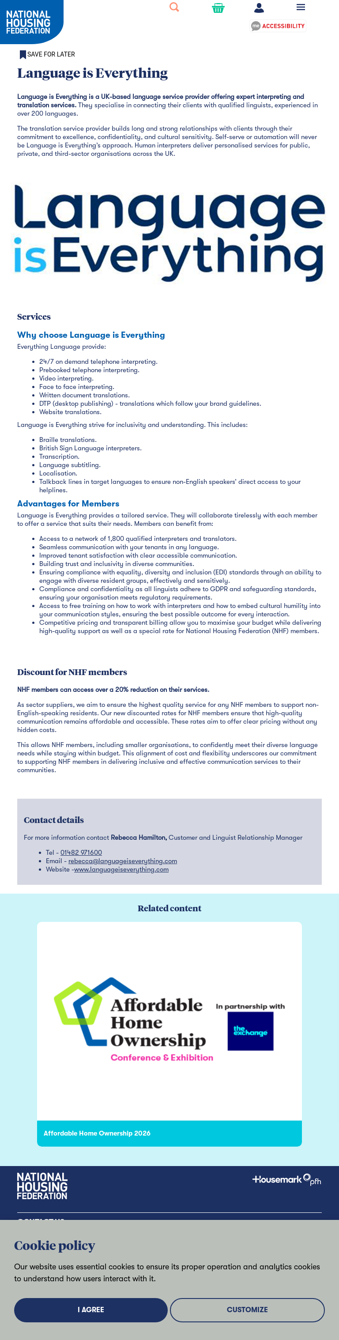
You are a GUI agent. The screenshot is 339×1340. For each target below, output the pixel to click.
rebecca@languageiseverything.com (122, 861)
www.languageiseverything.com (121, 869)
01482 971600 (81, 853)
